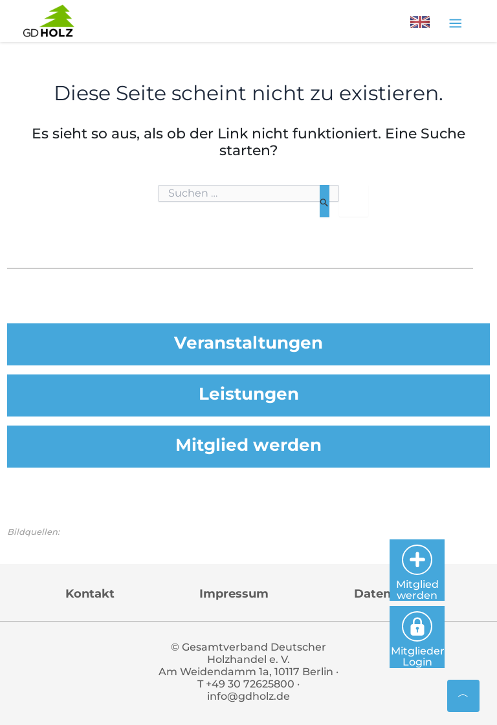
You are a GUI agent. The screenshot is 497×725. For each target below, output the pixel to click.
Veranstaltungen (248, 341)
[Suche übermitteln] (324, 201)
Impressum (234, 594)
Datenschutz (393, 594)
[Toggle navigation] (455, 22)
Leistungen (248, 393)
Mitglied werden (248, 445)
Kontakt (90, 594)
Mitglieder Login (449, 634)
